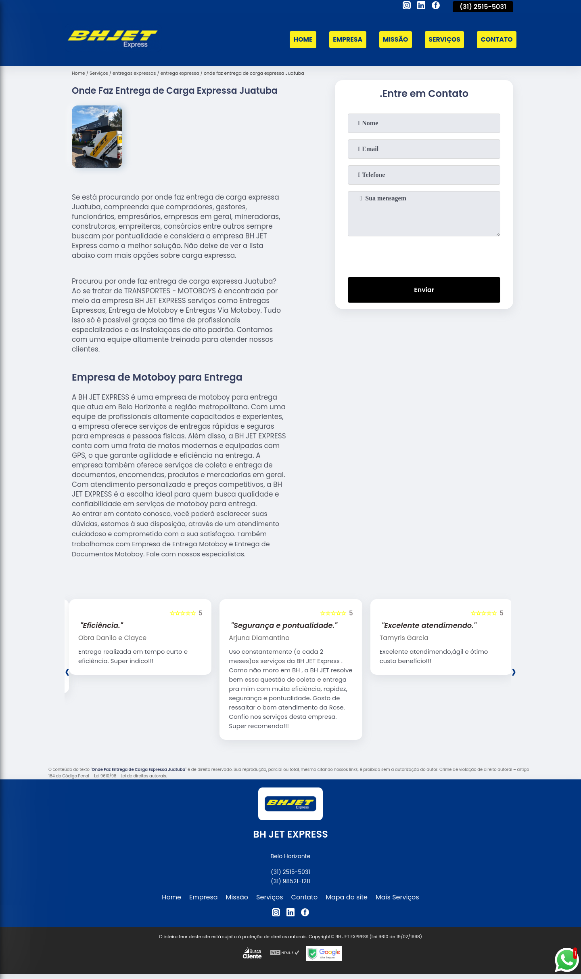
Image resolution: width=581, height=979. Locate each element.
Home (300, 39)
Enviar (424, 290)
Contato (496, 39)
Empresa (345, 39)
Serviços (443, 39)
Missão (394, 39)
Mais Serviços (397, 897)
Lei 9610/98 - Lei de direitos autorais (130, 776)
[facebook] (436, 6)
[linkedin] (421, 6)
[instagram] (407, 6)
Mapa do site (347, 897)
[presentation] (424, 255)
